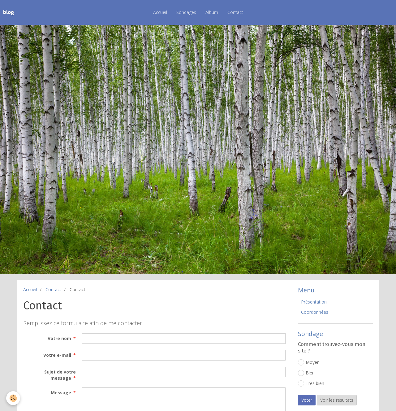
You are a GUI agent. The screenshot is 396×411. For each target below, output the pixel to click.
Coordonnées (314, 312)
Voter (306, 400)
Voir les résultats (336, 400)
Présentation (314, 302)
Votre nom (59, 338)
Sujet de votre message (60, 375)
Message (61, 393)
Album (211, 12)
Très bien (311, 383)
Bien (306, 373)
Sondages (186, 12)
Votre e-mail (57, 355)
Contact (235, 12)
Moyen (309, 362)
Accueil (160, 12)
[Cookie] (13, 398)
